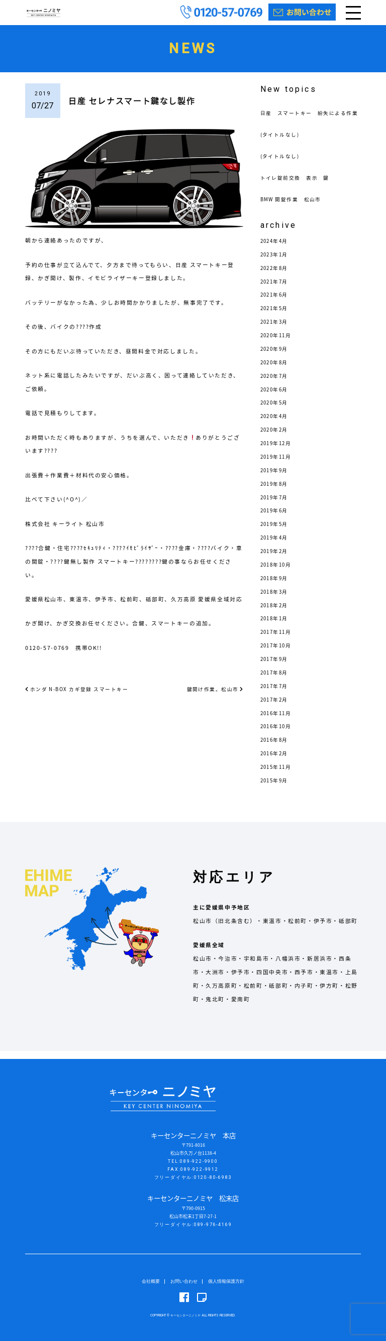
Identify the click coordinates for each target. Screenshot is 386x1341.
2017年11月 (278, 639)
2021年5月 (276, 316)
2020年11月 (278, 343)
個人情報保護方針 (226, 1281)
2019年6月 (276, 518)
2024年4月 (276, 248)
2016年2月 (276, 761)
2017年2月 (276, 707)
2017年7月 (276, 694)
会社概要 (151, 1281)
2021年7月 (276, 289)
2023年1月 (276, 262)
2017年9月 (276, 666)
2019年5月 (276, 531)
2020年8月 (276, 370)
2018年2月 (276, 613)
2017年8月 (276, 680)
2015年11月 (278, 774)
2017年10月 (278, 653)
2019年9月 (276, 478)
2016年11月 (278, 721)
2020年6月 (276, 397)
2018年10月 (278, 572)
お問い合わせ (184, 1281)
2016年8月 (276, 747)
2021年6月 (276, 303)
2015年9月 (276, 788)
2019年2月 (276, 559)
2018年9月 (276, 586)
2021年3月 (276, 329)
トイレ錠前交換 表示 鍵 (298, 185)
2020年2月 (276, 437)
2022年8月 (276, 276)
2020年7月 (276, 383)
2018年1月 (276, 626)
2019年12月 (278, 451)
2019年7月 (276, 505)
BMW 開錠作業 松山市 (294, 207)
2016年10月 (278, 734)
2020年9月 (276, 356)
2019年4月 (276, 545)
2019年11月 (278, 464)
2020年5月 (276, 411)
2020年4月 (276, 424)
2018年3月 (276, 599)
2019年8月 (276, 491)
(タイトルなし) (282, 142)
